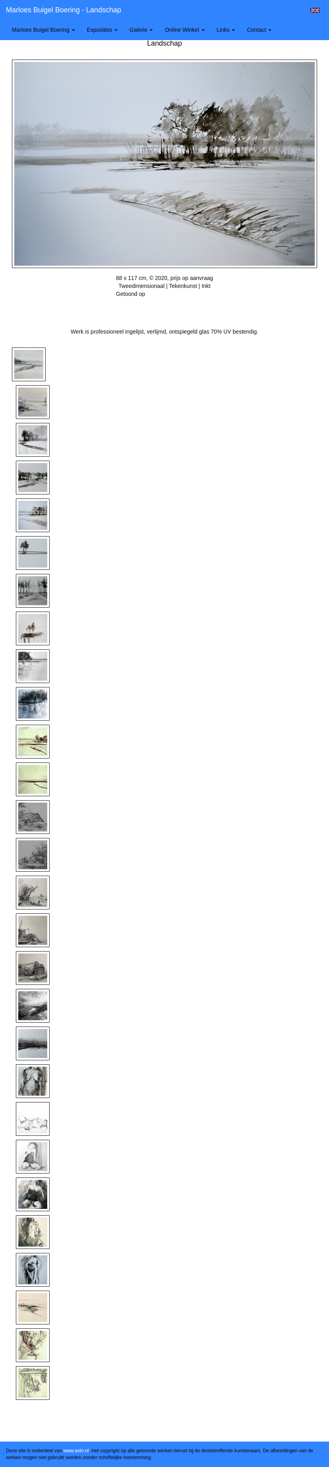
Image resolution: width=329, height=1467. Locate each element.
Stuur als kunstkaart (165, 306)
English (314, 10)
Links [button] (226, 30)
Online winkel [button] (184, 30)
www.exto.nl (76, 1450)
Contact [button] (259, 30)
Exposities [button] (102, 30)
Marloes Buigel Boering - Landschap (63, 10)
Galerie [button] (141, 30)
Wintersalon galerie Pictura (179, 294)
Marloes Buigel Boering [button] (43, 30)
